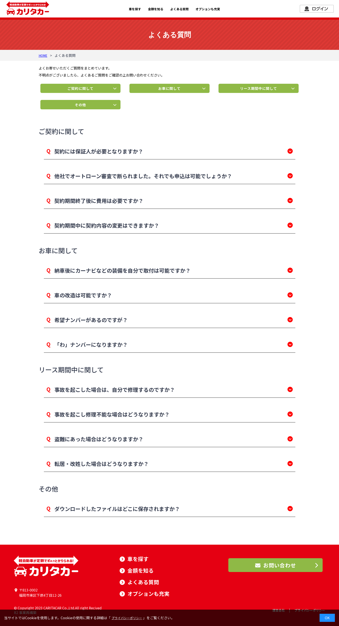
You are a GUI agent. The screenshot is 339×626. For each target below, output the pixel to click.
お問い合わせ (275, 565)
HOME (43, 55)
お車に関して (169, 88)
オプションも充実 (208, 9)
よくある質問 (179, 9)
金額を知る (155, 9)
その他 (80, 104)
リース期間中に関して (258, 88)
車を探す (135, 9)
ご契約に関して (80, 88)
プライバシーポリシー (127, 618)
